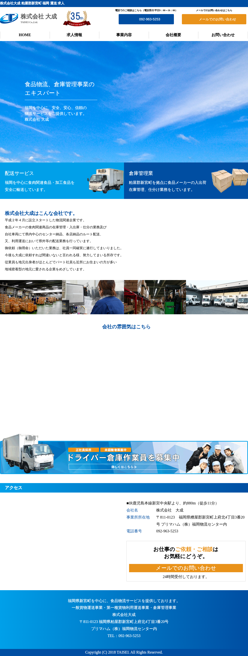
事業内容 (124, 35)
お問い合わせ (223, 35)
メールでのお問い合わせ (217, 19)
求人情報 (74, 35)
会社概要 (173, 35)
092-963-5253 (149, 19)
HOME (25, 35)
